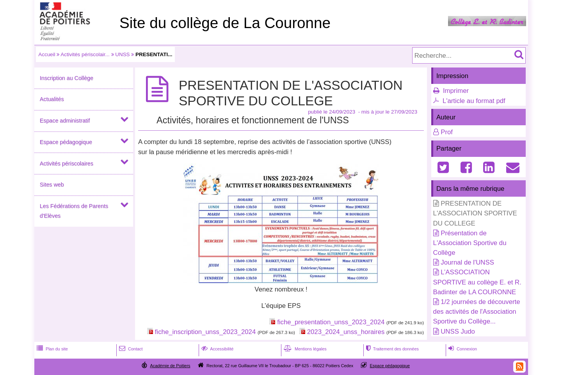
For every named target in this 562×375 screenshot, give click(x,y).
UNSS (122, 54)
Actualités (52, 99)
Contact (130, 349)
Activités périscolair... (84, 54)
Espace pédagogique (66, 142)
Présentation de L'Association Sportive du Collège (470, 242)
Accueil (46, 54)
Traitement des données (392, 349)
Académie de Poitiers (170, 365)
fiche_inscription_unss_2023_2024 (205, 332)
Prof (447, 132)
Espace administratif (65, 120)
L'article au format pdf (474, 101)
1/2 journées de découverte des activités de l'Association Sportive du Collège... (476, 311)
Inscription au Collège (66, 78)
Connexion (462, 349)
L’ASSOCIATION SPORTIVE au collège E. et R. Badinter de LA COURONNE (477, 281)
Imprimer (456, 90)
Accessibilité (217, 349)
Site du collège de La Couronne (225, 22)
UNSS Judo (458, 331)
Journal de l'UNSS (467, 262)
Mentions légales (304, 349)
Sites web (52, 184)
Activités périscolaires (66, 163)
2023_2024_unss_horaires (346, 332)
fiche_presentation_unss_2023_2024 (330, 322)
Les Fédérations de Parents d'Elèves (74, 211)
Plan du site (51, 349)
